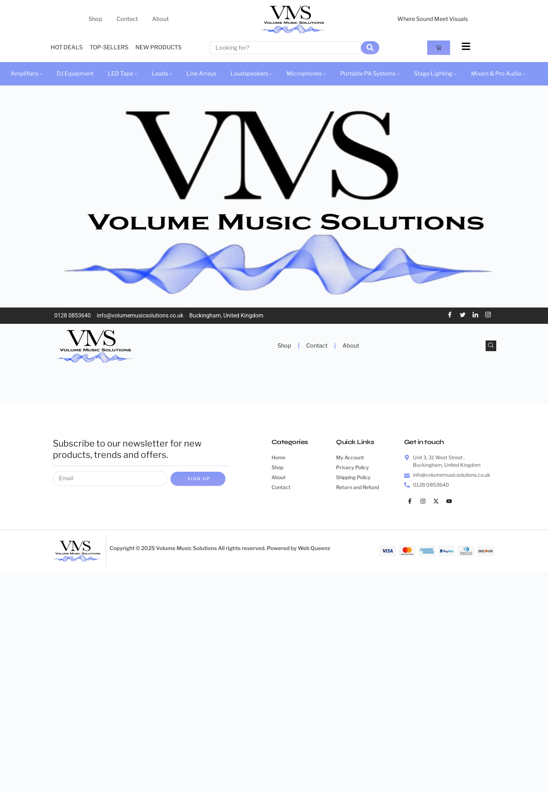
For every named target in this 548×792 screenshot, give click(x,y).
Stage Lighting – (435, 73)
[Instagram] (488, 315)
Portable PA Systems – (370, 73)
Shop (95, 19)
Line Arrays (201, 73)
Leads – (162, 73)
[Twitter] (462, 315)
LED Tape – (123, 73)
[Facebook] (449, 315)
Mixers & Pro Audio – (498, 73)
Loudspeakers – (251, 73)
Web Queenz (314, 548)
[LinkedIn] (475, 315)
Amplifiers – (27, 73)
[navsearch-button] (491, 345)
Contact (127, 19)
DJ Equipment (75, 73)
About (160, 19)
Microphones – (306, 73)
